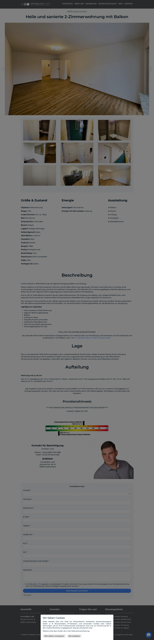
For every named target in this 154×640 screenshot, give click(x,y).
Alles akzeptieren (74, 636)
